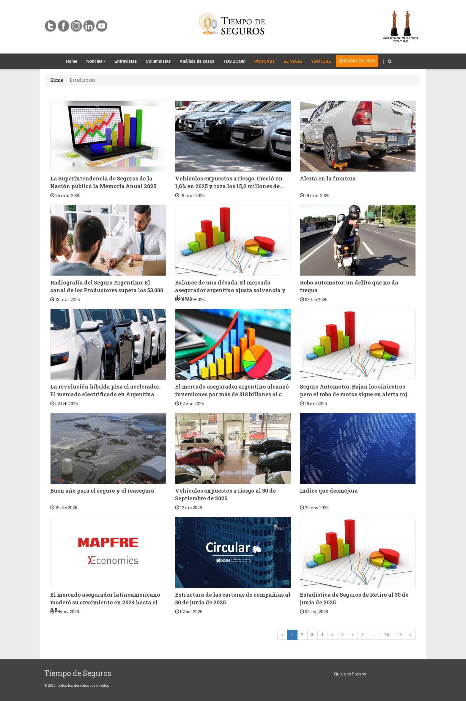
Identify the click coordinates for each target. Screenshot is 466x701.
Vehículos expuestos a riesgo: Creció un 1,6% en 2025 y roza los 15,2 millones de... (229, 182)
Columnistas (158, 61)
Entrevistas (125, 61)
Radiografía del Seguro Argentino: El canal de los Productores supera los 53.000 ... (106, 290)
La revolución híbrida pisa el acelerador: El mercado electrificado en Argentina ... (105, 390)
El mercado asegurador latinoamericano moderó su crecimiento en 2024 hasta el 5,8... (105, 602)
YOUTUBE (321, 61)
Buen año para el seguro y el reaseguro (102, 490)
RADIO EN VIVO (357, 61)
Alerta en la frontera (328, 178)
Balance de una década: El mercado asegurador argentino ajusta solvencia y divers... (230, 290)
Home (74, 61)
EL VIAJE (293, 61)
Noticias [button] (95, 61)
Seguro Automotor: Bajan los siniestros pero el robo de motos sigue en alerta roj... (355, 390)
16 (399, 634)
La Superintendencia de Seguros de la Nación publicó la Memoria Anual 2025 (103, 182)
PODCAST (264, 61)
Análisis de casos (197, 61)
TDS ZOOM (234, 61)
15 (386, 634)
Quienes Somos (350, 674)
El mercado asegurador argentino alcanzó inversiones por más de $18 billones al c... (232, 390)
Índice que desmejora (329, 490)
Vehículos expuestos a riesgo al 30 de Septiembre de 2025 (225, 494)
